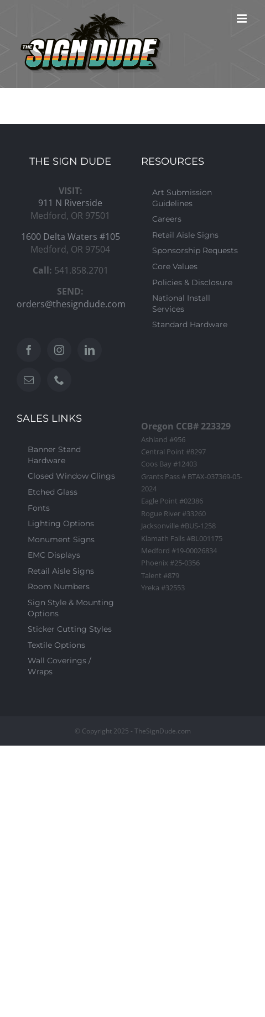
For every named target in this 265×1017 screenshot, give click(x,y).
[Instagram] (59, 350)
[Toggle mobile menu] (242, 18)
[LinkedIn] (89, 350)
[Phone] (59, 380)
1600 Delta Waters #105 (70, 236)
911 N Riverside (70, 203)
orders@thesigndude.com (71, 304)
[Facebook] (29, 350)
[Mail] (29, 380)
